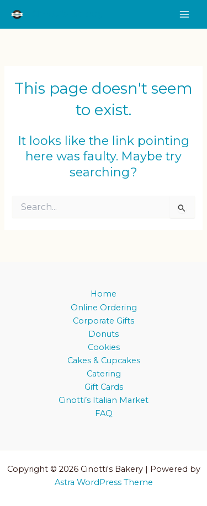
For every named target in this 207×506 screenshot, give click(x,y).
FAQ (104, 413)
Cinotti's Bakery (67, 14)
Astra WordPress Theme (104, 482)
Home (103, 294)
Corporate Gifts (103, 321)
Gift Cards (103, 387)
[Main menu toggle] (184, 14)
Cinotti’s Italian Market (103, 400)
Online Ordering (104, 308)
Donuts (103, 334)
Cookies (104, 347)
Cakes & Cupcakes (103, 360)
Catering (104, 374)
